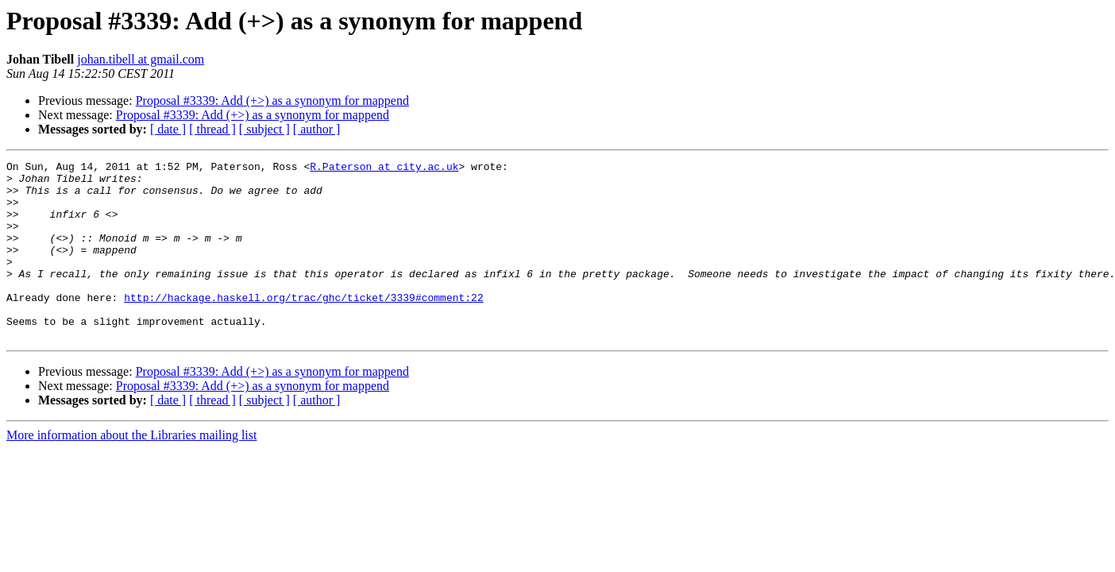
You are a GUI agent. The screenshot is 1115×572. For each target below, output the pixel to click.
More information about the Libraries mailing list (131, 470)
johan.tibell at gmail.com (140, 59)
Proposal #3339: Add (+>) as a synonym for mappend (272, 100)
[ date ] (168, 129)
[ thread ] (212, 129)
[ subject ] (264, 129)
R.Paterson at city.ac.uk (384, 168)
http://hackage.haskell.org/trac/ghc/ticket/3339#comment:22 (303, 326)
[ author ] (317, 129)
